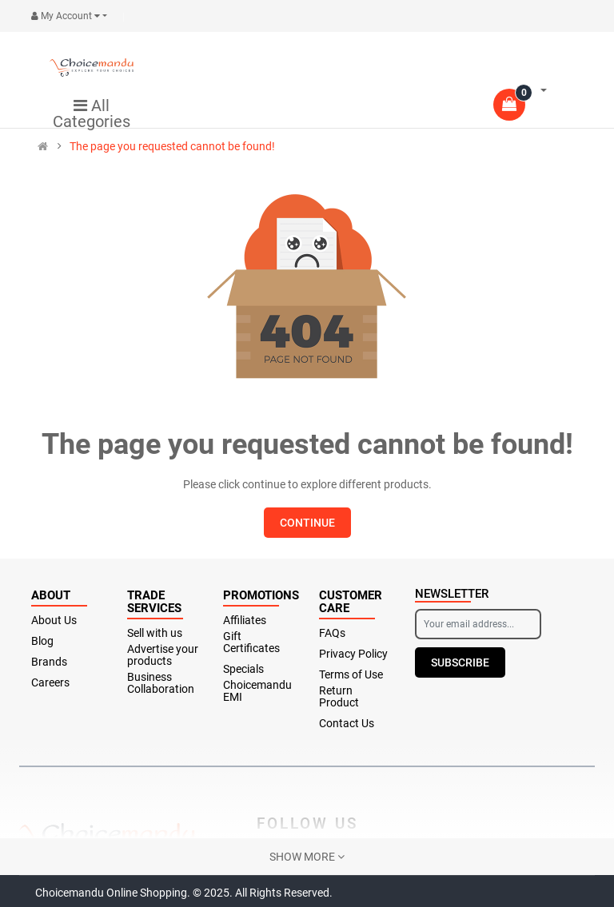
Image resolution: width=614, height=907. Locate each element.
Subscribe (460, 662)
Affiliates (244, 621)
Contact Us (346, 724)
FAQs (332, 633)
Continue (307, 522)
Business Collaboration (160, 683)
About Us (54, 621)
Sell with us (154, 633)
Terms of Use (351, 675)
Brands (49, 662)
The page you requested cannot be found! (172, 146)
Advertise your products (162, 655)
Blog (42, 641)
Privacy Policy (353, 654)
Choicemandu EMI (257, 691)
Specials (243, 669)
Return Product (339, 697)
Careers (50, 683)
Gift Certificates (251, 642)
